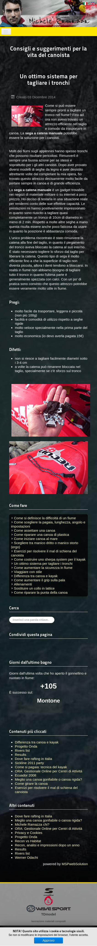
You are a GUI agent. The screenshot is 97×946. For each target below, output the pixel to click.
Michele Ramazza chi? (32, 824)
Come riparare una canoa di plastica (41, 535)
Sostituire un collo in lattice (34, 588)
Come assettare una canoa (34, 530)
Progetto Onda (26, 837)
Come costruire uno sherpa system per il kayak (50, 559)
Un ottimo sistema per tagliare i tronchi (43, 563)
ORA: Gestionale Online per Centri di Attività (48, 828)
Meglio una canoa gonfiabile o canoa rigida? (48, 820)
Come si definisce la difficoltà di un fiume (45, 518)
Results (20, 849)
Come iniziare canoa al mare (36, 539)
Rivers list (22, 853)
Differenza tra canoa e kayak (36, 576)
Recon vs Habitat (28, 841)
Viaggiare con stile (28, 572)
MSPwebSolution (75, 864)
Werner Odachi (26, 857)
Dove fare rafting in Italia (33, 816)
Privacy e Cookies (28, 833)
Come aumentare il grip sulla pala (39, 580)
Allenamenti (23, 584)
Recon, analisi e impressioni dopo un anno (47, 845)
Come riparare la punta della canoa (40, 592)
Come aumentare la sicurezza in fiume (43, 568)
